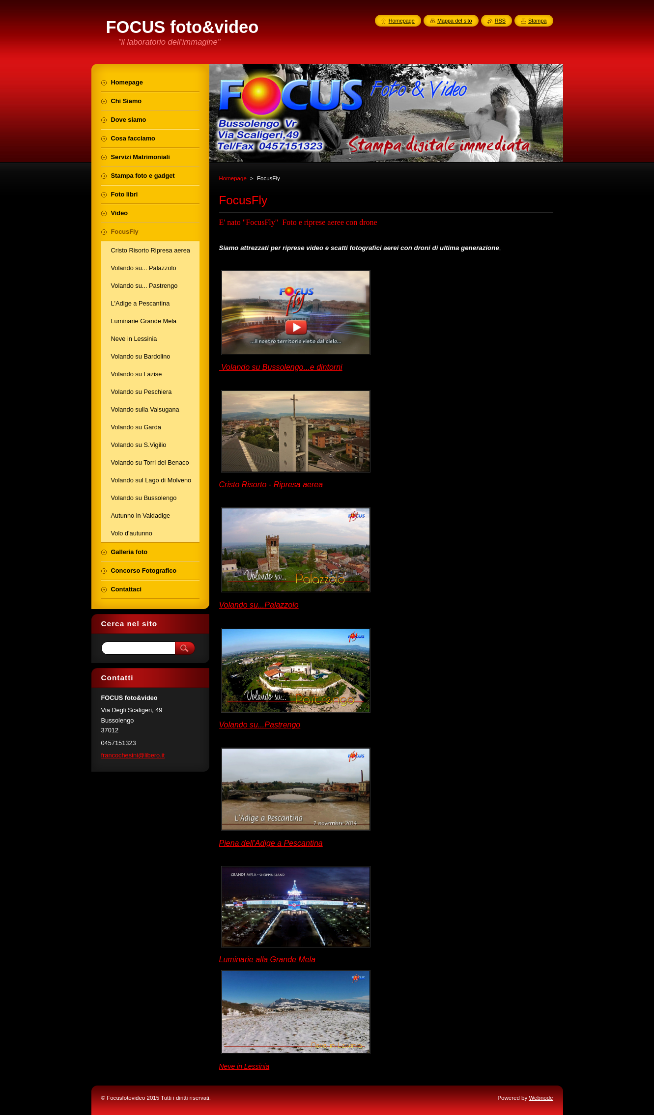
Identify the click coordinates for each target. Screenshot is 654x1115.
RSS (500, 21)
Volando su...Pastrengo (260, 725)
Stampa (537, 21)
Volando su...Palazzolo (259, 605)
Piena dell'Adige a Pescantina (271, 843)
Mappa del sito (454, 21)
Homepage (233, 178)
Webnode (541, 1098)
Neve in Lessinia (244, 1066)
